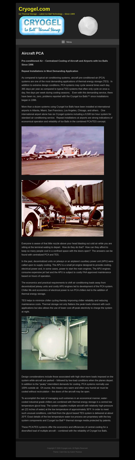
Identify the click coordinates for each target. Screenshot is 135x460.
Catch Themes (76, 452)
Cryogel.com (34, 9)
